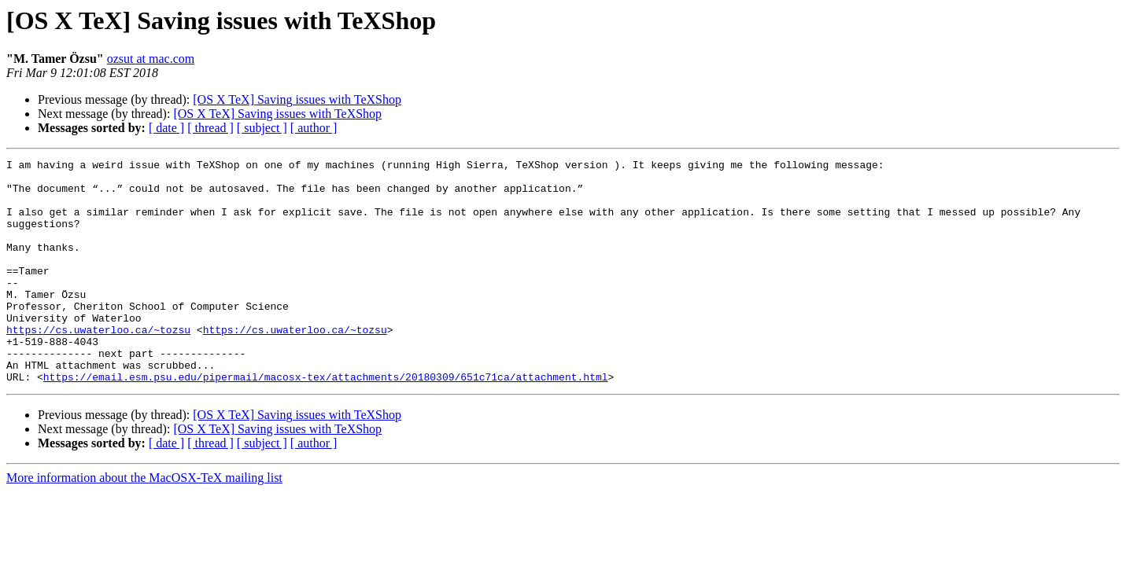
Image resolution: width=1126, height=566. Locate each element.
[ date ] (166, 127)
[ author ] (314, 127)
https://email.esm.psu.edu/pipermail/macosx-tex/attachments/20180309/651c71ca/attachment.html (325, 421)
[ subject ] (262, 127)
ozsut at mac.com (151, 58)
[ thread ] (210, 127)
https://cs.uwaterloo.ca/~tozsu (98, 365)
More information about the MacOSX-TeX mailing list (144, 522)
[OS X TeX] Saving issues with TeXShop (297, 99)
